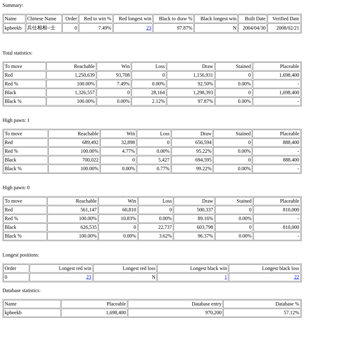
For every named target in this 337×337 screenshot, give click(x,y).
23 (148, 28)
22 (296, 277)
